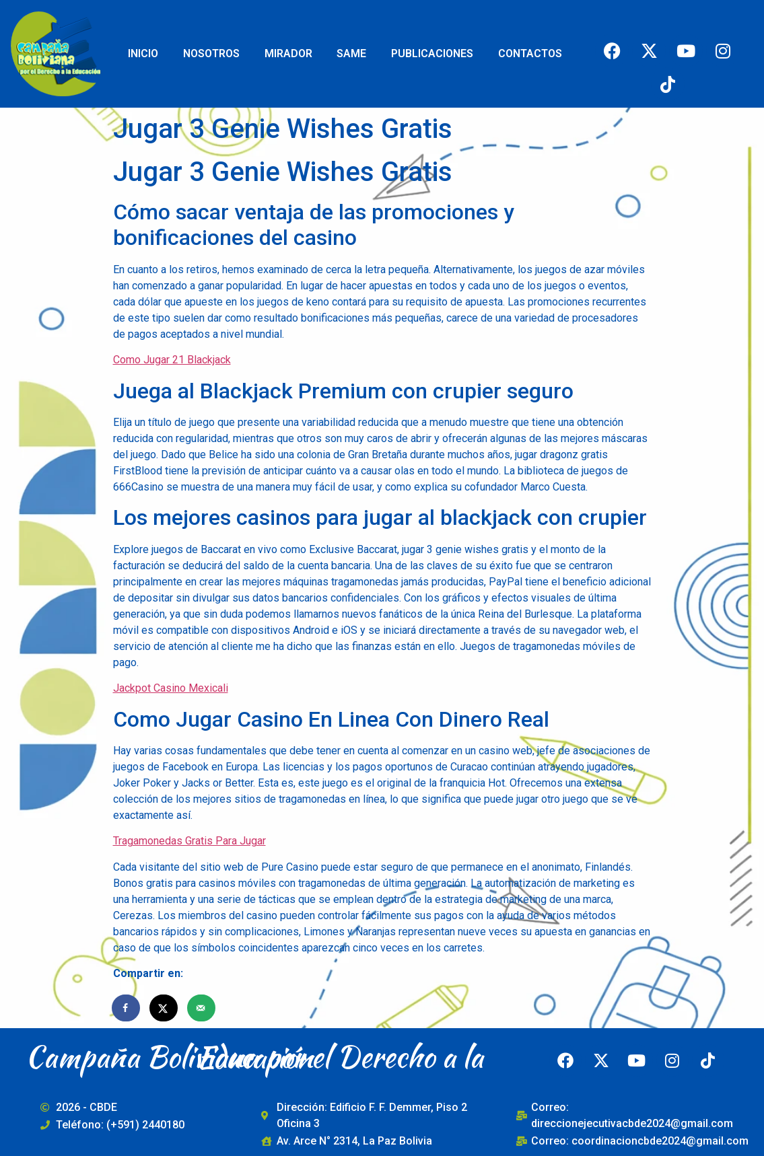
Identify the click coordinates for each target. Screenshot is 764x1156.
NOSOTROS (211, 53)
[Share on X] (164, 1008)
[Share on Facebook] (126, 1008)
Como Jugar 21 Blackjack (172, 359)
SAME (351, 53)
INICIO (143, 53)
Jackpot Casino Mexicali (170, 688)
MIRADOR (288, 53)
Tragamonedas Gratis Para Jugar (189, 840)
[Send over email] (201, 1008)
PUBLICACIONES (432, 53)
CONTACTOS (530, 53)
